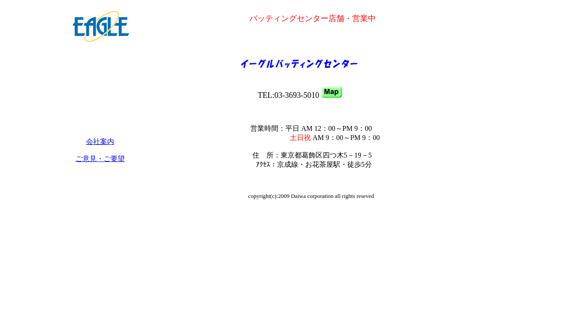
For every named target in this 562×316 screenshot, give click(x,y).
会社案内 (100, 141)
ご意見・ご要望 (100, 158)
